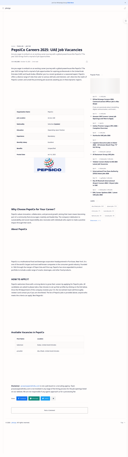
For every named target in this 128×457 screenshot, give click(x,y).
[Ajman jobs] (114, 207)
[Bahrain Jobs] (98, 216)
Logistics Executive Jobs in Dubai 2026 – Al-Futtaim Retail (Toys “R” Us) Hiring (107, 145)
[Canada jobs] (112, 216)
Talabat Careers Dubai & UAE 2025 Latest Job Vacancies (107, 163)
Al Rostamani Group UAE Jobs (105, 155)
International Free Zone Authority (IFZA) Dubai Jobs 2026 (107, 173)
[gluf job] (111, 152)
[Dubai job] (105, 152)
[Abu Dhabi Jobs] (99, 207)
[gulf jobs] (106, 178)
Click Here (70, 3)
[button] (124, 8)
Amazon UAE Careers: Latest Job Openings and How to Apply (106, 118)
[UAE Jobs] (105, 97)
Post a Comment (51, 411)
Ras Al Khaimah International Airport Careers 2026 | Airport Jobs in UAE (107, 183)
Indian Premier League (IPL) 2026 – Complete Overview (108, 127)
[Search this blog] (41, 8)
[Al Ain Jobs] (98, 212)
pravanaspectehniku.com (32, 386)
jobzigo (8, 8)
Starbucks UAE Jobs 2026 (103, 136)
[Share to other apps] (55, 399)
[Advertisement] (54, 28)
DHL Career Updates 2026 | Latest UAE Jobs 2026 (107, 194)
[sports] (104, 124)
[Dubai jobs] (106, 159)
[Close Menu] (125, 3)
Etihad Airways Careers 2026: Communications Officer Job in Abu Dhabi (108, 102)
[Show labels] (98, 221)
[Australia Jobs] (110, 212)
